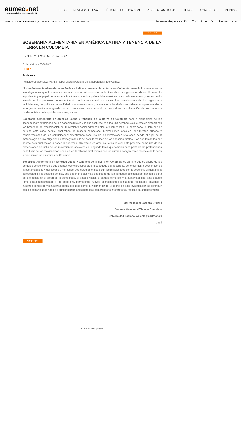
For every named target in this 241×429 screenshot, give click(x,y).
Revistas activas (84, 6)
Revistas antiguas (159, 6)
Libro (27, 61)
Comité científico (201, 18)
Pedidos (229, 6)
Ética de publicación (121, 6)
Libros (185, 6)
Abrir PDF (32, 233)
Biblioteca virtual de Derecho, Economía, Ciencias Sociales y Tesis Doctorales (60, 18)
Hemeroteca (225, 18)
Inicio (59, 6)
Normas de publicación (170, 18)
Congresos (207, 6)
